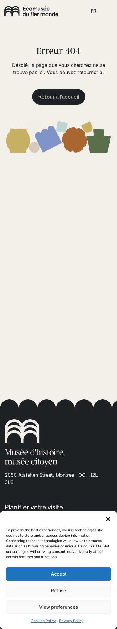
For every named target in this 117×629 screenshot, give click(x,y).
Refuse (58, 590)
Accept (58, 574)
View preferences (58, 607)
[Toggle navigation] (106, 11)
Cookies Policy (43, 621)
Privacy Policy (71, 621)
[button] (108, 518)
